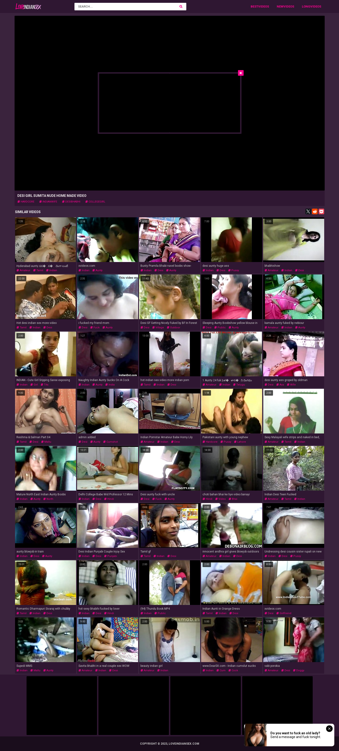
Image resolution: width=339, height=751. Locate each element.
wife (291, 384)
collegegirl (95, 201)
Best (254, 6)
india (110, 384)
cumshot (110, 441)
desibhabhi (71, 201)
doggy (298, 670)
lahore (240, 441)
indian (51, 270)
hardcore (25, 201)
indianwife (48, 201)
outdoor (173, 327)
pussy (233, 270)
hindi (109, 499)
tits (44, 384)
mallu (46, 441)
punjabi (110, 556)
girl (34, 384)
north (48, 499)
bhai (233, 499)
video (220, 499)
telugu (239, 384)
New (280, 6)
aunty (97, 270)
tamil (38, 270)
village (158, 327)
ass (280, 384)
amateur (23, 270)
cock (233, 670)
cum (221, 670)
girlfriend (283, 613)
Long (306, 6)
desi (158, 270)
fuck (95, 327)
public (220, 327)
